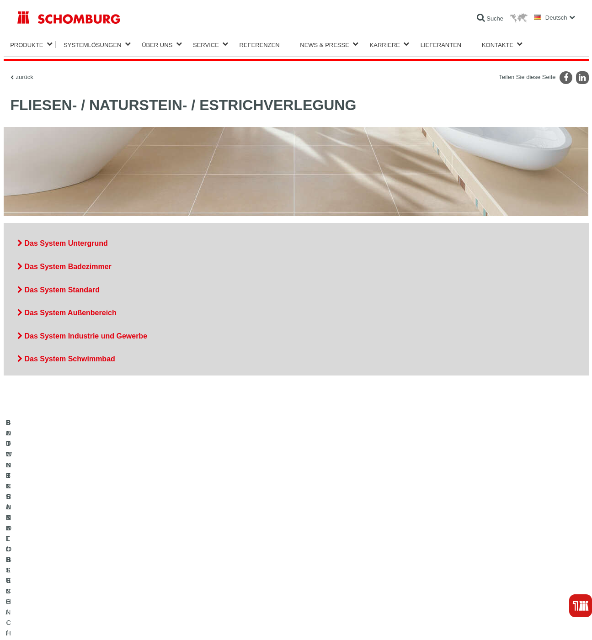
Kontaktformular (227, 574)
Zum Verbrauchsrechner (237, 547)
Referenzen (259, 44)
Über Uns (157, 44)
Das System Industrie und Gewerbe (86, 334)
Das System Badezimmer (68, 265)
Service (206, 44)
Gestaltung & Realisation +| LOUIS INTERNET (531, 621)
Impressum (54, 621)
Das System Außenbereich (71, 311)
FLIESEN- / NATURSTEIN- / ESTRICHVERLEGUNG (81, 560)
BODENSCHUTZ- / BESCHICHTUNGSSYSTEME (78, 574)
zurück (24, 75)
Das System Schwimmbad (70, 357)
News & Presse (324, 44)
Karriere (385, 44)
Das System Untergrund (66, 241)
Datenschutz (83, 621)
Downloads (221, 560)
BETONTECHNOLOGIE (46, 588)
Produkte (26, 44)
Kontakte (497, 44)
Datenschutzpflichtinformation (132, 621)
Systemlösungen (92, 44)
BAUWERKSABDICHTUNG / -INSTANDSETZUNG (79, 547)
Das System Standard (62, 288)
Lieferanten (441, 44)
